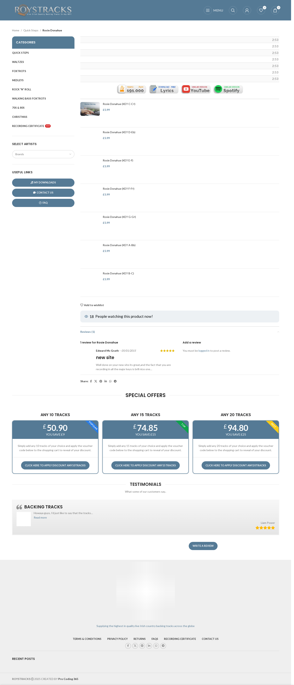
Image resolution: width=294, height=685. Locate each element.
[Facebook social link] (91, 381)
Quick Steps (30, 30)
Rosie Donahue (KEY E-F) (118, 160)
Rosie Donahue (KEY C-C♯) (119, 104)
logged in (204, 350)
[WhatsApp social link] (110, 381)
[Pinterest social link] (100, 381)
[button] (40, 517)
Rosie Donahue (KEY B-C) (118, 273)
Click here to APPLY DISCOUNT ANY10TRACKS (55, 465)
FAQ (43, 202)
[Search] (233, 10)
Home (15, 30)
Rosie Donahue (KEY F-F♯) (118, 188)
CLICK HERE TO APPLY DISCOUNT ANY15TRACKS (145, 465)
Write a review (203, 545)
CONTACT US (43, 192)
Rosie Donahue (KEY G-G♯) (119, 217)
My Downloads (43, 182)
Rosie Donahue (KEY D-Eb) (119, 132)
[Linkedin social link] (105, 381)
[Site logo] (43, 9)
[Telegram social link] (115, 381)
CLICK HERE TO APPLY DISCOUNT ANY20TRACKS (235, 465)
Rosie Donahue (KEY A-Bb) (119, 245)
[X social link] (95, 381)
